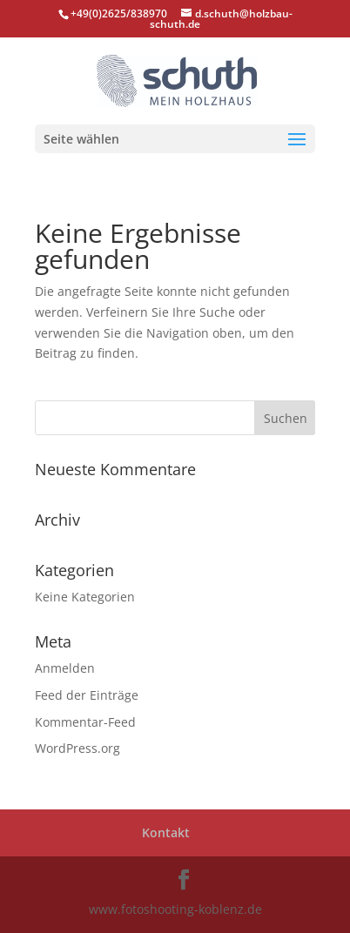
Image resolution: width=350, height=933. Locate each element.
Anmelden (65, 668)
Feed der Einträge (86, 695)
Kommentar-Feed (85, 722)
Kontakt (166, 832)
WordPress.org (77, 748)
